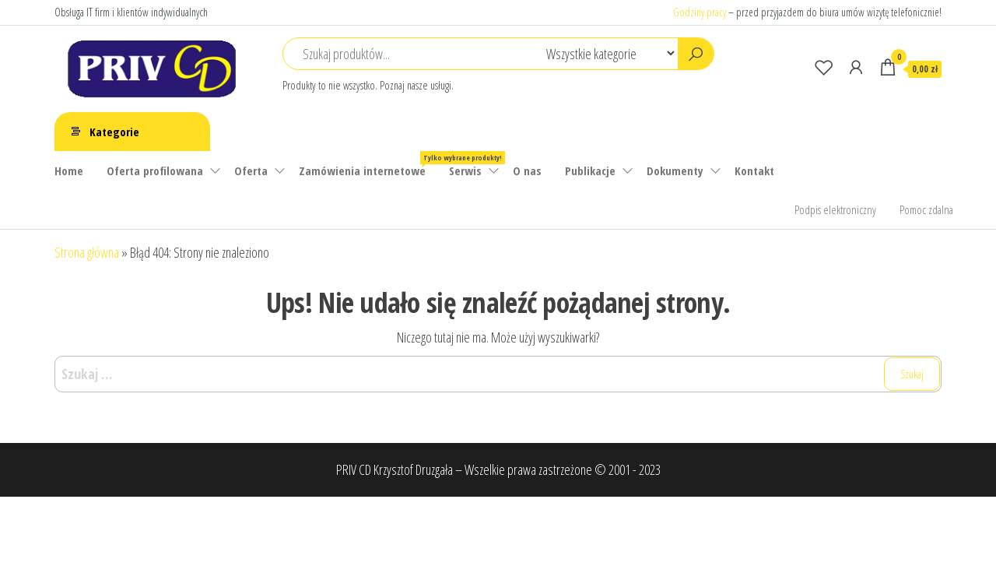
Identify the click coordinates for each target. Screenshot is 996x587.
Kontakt (754, 170)
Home (68, 170)
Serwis (465, 170)
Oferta (251, 170)
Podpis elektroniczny (835, 209)
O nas (527, 170)
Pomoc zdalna (926, 209)
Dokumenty (675, 170)
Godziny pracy (699, 12)
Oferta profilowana (155, 170)
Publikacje (590, 170)
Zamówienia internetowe (368, 164)
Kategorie (114, 131)
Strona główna (86, 252)
